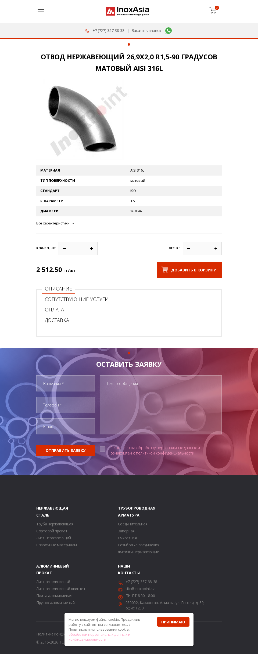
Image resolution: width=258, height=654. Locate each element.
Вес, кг (174, 248)
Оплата (54, 309)
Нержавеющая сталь (43, 511)
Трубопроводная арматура (124, 511)
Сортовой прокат (51, 530)
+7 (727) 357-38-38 (108, 30)
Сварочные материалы (56, 544)
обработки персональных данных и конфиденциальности (99, 637)
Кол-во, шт (46, 248)
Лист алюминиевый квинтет (60, 588)
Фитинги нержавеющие (138, 551)
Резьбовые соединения (138, 544)
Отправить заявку (65, 450)
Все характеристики (53, 223)
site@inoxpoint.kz (140, 588)
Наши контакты (124, 569)
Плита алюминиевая (54, 595)
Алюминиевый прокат (43, 569)
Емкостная (127, 537)
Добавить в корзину (193, 269)
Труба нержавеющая (54, 523)
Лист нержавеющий (53, 537)
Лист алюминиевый (53, 581)
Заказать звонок (147, 30)
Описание (58, 288)
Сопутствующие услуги (77, 299)
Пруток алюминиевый (55, 602)
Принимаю (173, 621)
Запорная (126, 530)
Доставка (57, 320)
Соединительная (133, 523)
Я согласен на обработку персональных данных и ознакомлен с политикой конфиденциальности (155, 450)
